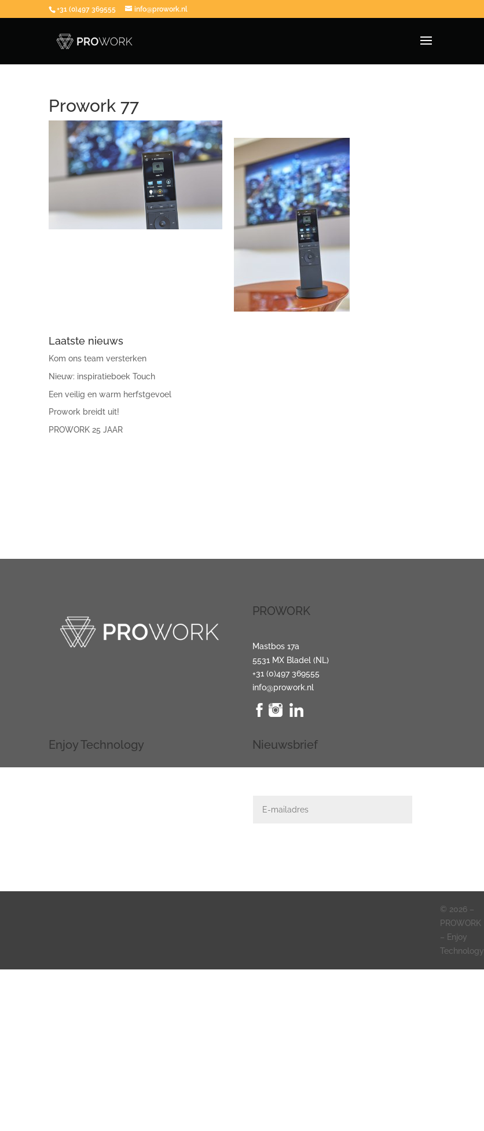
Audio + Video (74, 794)
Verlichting (69, 780)
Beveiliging (69, 821)
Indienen (431, 857)
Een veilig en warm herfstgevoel (110, 394)
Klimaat (63, 835)
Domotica (67, 807)
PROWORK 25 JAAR (86, 429)
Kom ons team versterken (97, 358)
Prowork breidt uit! (84, 411)
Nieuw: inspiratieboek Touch (102, 376)
